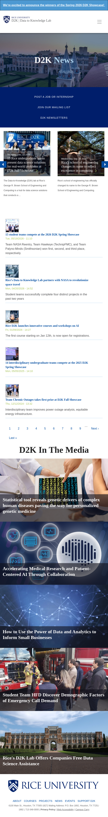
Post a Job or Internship (54, 96)
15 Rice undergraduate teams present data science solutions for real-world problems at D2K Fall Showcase (26, 164)
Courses (30, 801)
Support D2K (86, 801)
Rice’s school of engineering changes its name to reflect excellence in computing (79, 166)
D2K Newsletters (54, 117)
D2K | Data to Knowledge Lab (31, 20)
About (17, 801)
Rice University (21, 17)
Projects (45, 801)
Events (70, 801)
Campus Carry (82, 809)
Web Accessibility (65, 809)
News (58, 801)
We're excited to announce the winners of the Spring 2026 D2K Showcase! (54, 5)
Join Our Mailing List (54, 107)
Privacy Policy (47, 809)
